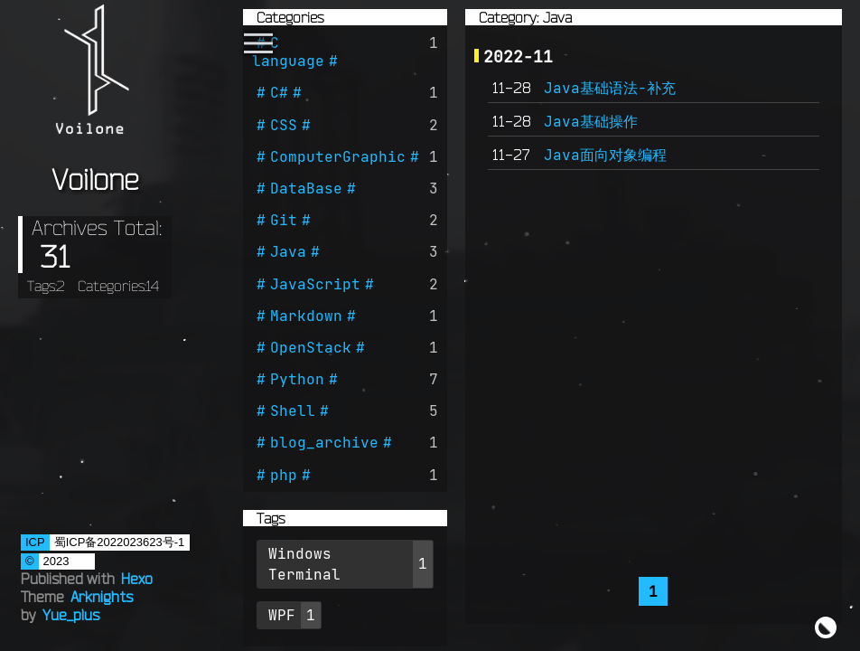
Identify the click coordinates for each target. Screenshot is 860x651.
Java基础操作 (591, 121)
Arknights (101, 597)
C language (288, 51)
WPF (281, 615)
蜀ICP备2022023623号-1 (119, 542)
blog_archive (324, 442)
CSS (283, 125)
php (283, 475)
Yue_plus (70, 615)
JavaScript (315, 284)
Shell (292, 410)
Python (297, 379)
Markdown (306, 316)
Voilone (94, 179)
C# (279, 92)
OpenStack (310, 347)
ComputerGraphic (338, 156)
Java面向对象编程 (605, 155)
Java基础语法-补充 (610, 88)
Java (288, 251)
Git (283, 220)
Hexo (137, 579)
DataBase (306, 188)
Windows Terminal (304, 563)
